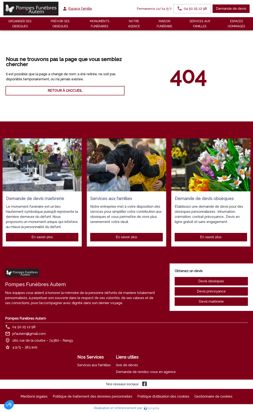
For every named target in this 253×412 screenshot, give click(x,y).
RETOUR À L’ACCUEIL (65, 91)
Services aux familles (94, 365)
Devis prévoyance (211, 291)
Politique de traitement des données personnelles (92, 396)
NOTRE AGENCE (134, 24)
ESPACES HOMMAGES (236, 24)
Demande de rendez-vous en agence (146, 372)
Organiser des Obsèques (20, 24)
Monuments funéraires (99, 24)
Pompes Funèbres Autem (25, 318)
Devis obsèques (211, 281)
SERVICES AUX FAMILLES (199, 24)
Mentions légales (34, 396)
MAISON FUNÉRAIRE (164, 24)
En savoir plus (42, 237)
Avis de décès (127, 365)
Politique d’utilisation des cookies (163, 396)
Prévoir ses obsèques (60, 24)
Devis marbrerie (211, 301)
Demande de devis (231, 9)
